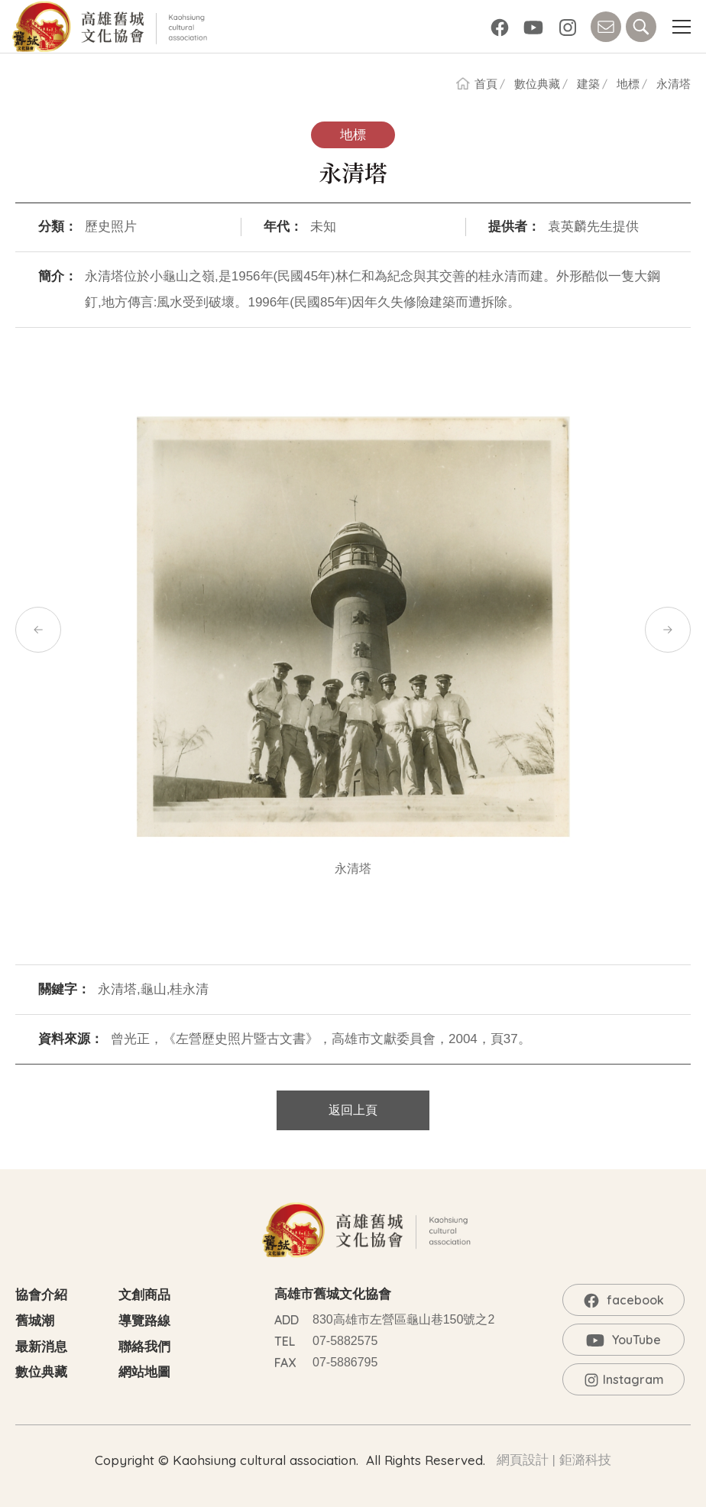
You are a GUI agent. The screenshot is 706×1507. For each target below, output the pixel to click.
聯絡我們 (144, 1347)
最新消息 (41, 1347)
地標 (628, 83)
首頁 (485, 83)
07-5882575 (345, 1340)
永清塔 (673, 83)
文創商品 (144, 1295)
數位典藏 (537, 83)
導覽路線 (144, 1321)
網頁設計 (523, 1460)
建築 (588, 83)
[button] (681, 26)
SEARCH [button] (641, 26)
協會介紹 (41, 1295)
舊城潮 (34, 1321)
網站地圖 (144, 1372)
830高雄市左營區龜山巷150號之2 (403, 1319)
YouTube (533, 26)
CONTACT (606, 26)
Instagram (567, 26)
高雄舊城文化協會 (112, 27)
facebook (499, 26)
